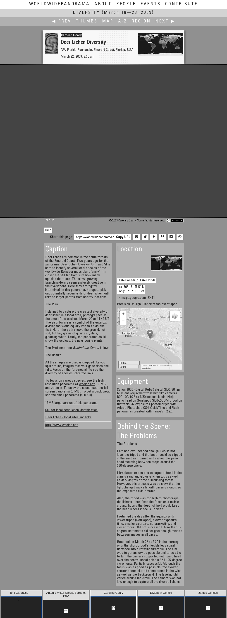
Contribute (181, 4)
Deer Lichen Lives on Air (77, 264)
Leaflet (144, 365)
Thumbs (87, 21)
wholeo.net (87, 384)
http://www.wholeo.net (61, 425)
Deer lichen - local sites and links (68, 417)
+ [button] (123, 314)
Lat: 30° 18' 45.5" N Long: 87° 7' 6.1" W (130, 289)
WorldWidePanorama (59, 4)
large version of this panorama (76, 403)
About (103, 4)
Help (48, 230)
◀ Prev (61, 21)
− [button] (123, 321)
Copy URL (123, 237)
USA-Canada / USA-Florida (136, 280)
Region (141, 21)
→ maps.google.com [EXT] (136, 298)
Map (108, 21)
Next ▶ (165, 21)
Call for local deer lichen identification (71, 410)
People (126, 4)
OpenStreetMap (165, 365)
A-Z (122, 21)
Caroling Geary (71, 35)
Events (151, 4)
